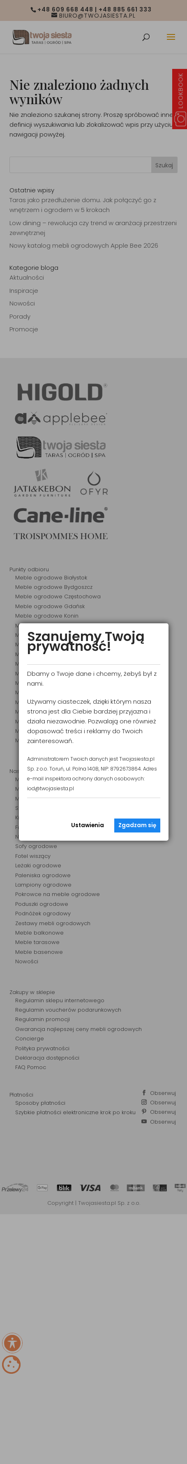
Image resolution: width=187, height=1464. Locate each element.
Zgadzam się (137, 825)
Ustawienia (87, 825)
